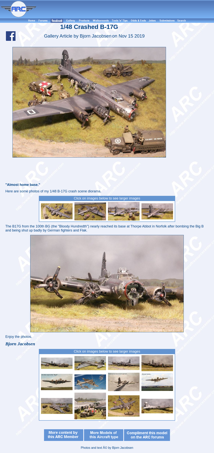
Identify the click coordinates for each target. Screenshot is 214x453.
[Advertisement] (125, 9)
